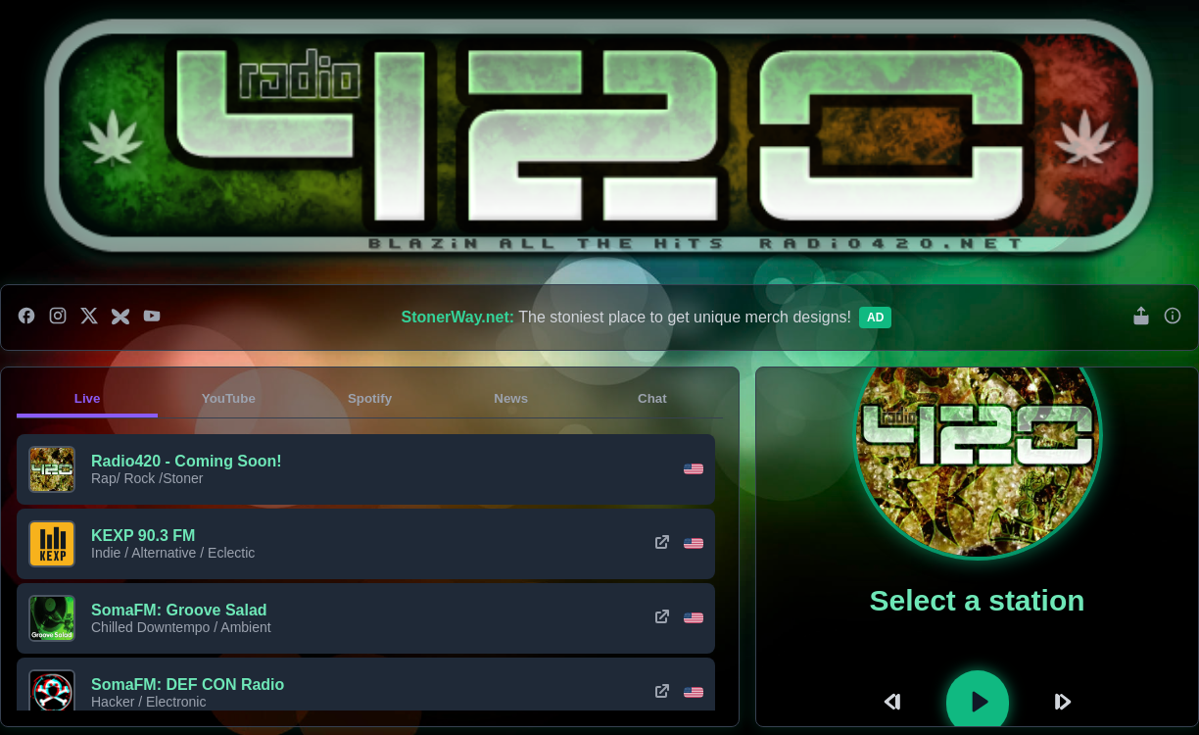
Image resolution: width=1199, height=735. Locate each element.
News (511, 398)
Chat (652, 398)
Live (87, 398)
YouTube (229, 398)
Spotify (370, 398)
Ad (875, 317)
